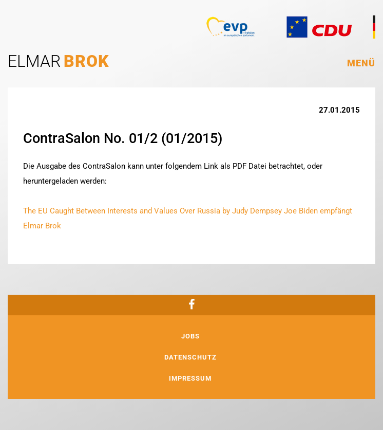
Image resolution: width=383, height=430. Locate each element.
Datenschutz (190, 357)
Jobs (190, 336)
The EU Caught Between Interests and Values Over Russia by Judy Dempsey (152, 211)
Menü (361, 63)
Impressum (190, 378)
